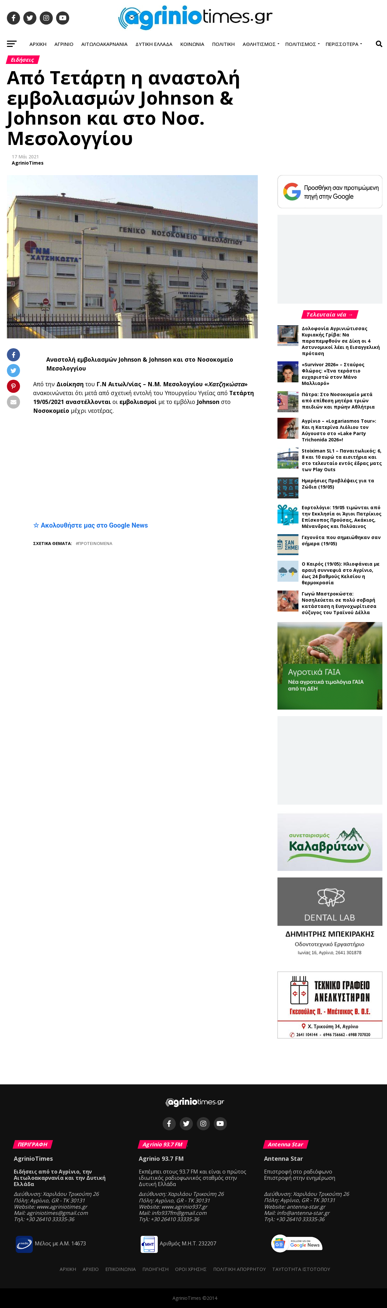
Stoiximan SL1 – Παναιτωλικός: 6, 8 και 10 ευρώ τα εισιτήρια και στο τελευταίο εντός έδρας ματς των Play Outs (342, 460)
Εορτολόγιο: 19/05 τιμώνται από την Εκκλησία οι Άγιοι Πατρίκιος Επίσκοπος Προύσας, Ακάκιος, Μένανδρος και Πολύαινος (341, 516)
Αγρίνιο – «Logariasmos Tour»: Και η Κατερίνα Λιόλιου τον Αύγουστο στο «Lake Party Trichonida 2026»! (339, 430)
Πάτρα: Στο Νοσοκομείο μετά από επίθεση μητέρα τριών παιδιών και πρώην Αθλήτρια (338, 400)
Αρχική (38, 44)
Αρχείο (91, 1269)
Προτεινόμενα (95, 543)
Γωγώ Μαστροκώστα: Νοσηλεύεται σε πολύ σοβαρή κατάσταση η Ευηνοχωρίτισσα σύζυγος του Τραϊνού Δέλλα (339, 603)
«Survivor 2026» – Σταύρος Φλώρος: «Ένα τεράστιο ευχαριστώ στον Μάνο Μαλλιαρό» (333, 373)
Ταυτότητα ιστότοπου (301, 1269)
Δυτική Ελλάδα (154, 44)
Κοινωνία (192, 44)
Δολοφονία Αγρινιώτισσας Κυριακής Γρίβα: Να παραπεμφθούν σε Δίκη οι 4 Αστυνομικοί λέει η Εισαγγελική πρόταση (341, 340)
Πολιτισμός (300, 44)
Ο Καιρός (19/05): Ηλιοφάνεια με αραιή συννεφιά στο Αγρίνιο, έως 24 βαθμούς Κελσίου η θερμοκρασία (340, 573)
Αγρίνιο (63, 44)
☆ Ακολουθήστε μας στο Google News (90, 525)
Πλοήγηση (155, 1269)
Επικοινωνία (120, 1269)
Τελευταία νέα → (330, 314)
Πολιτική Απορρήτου (239, 1269)
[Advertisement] (145, 468)
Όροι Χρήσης (191, 1269)
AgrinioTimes (28, 163)
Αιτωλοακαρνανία (104, 44)
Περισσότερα (342, 44)
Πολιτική (223, 44)
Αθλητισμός (259, 44)
